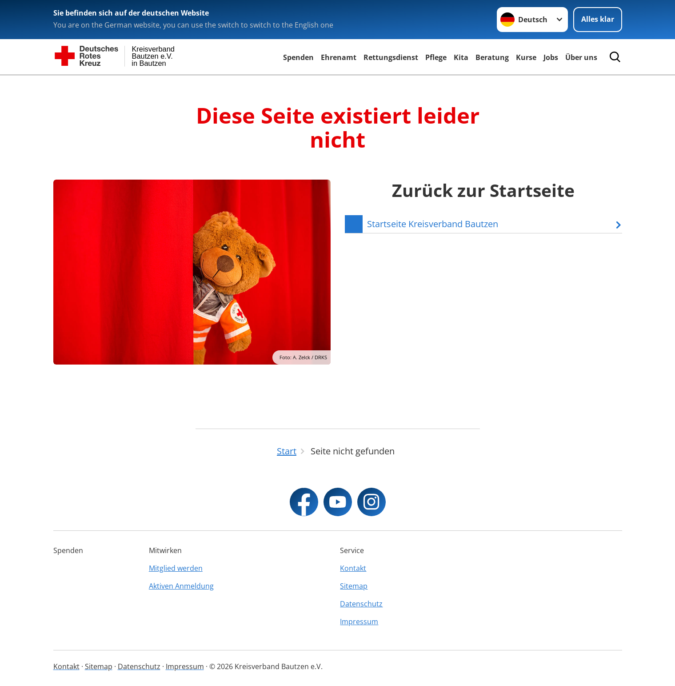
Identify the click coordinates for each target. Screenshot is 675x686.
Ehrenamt (338, 57)
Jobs (550, 57)
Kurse (526, 57)
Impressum (359, 621)
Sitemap (353, 586)
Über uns (581, 57)
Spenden (298, 57)
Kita (461, 57)
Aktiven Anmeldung (181, 586)
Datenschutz (361, 604)
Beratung (492, 57)
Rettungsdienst (390, 57)
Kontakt (353, 568)
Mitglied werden (176, 568)
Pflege (436, 57)
